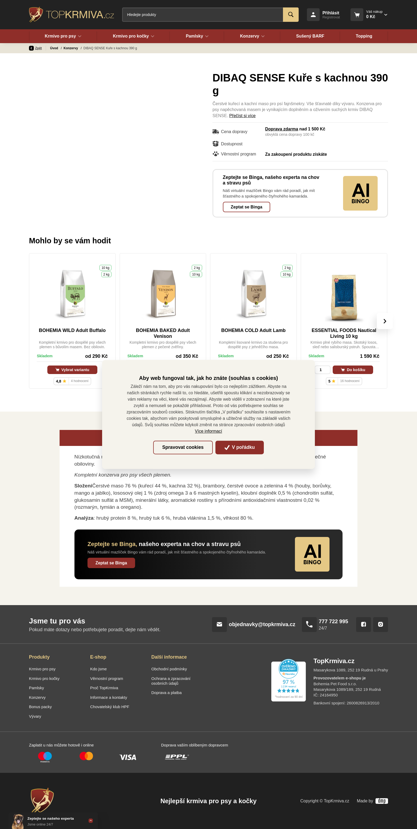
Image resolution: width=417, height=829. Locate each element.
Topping (364, 36)
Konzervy (71, 48)
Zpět (35, 48)
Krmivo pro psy (42, 669)
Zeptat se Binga (246, 207)
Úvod (54, 48)
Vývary (35, 716)
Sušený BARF (310, 36)
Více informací (208, 431)
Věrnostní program (106, 678)
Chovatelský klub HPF (109, 706)
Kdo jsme (98, 669)
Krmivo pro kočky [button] (133, 36)
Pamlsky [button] (197, 36)
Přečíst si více (242, 115)
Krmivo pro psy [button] (63, 36)
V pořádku (239, 447)
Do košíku (353, 370)
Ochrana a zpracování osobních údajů (170, 681)
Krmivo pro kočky (44, 678)
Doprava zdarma (281, 129)
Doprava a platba (166, 692)
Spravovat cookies (182, 447)
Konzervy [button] (252, 36)
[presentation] (385, 321)
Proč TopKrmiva (104, 688)
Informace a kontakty (108, 697)
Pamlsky (36, 688)
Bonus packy (40, 706)
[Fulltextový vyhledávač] (210, 14)
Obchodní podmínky (169, 669)
